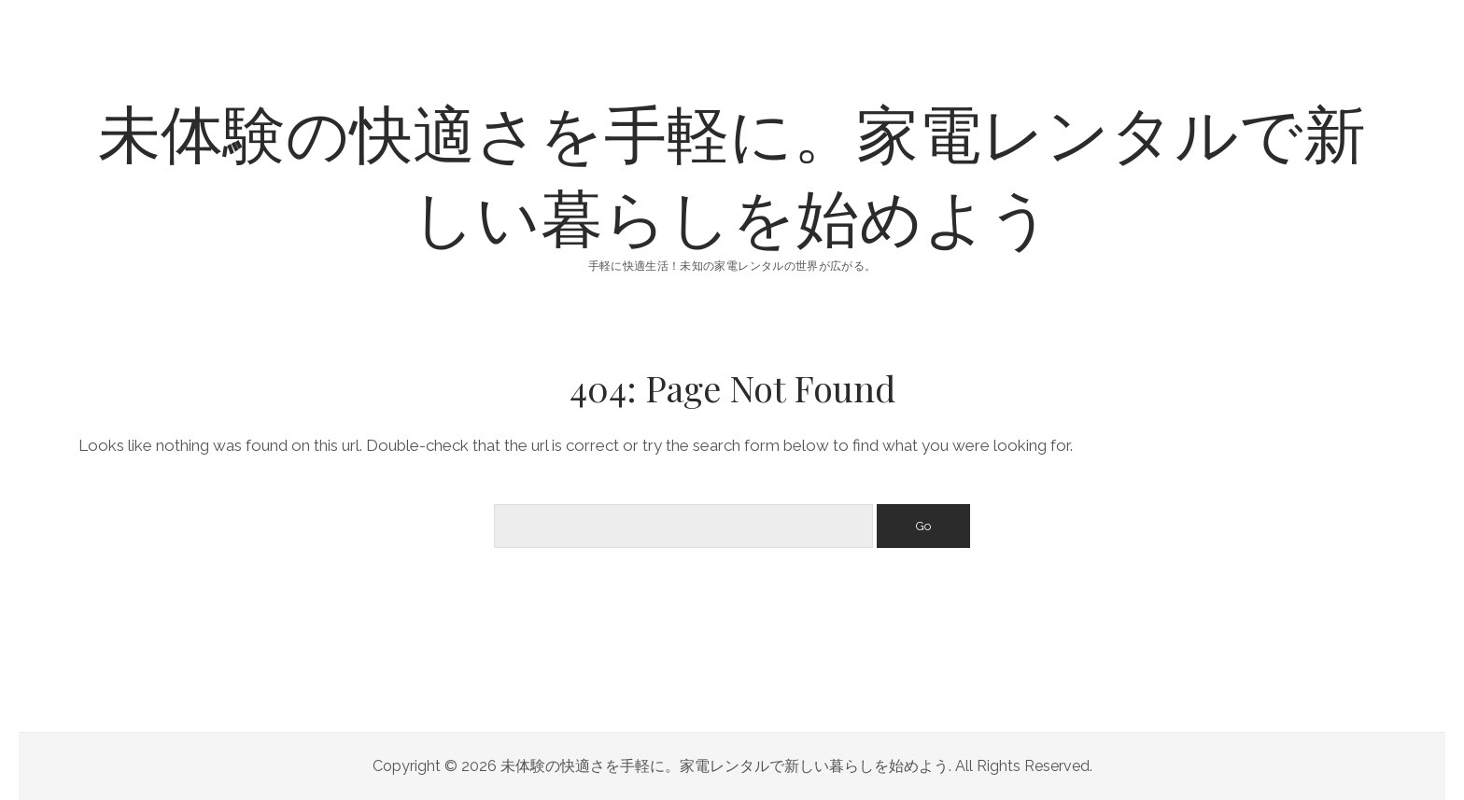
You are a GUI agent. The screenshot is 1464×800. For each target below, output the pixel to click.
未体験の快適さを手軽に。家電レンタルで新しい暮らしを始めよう (732, 173)
